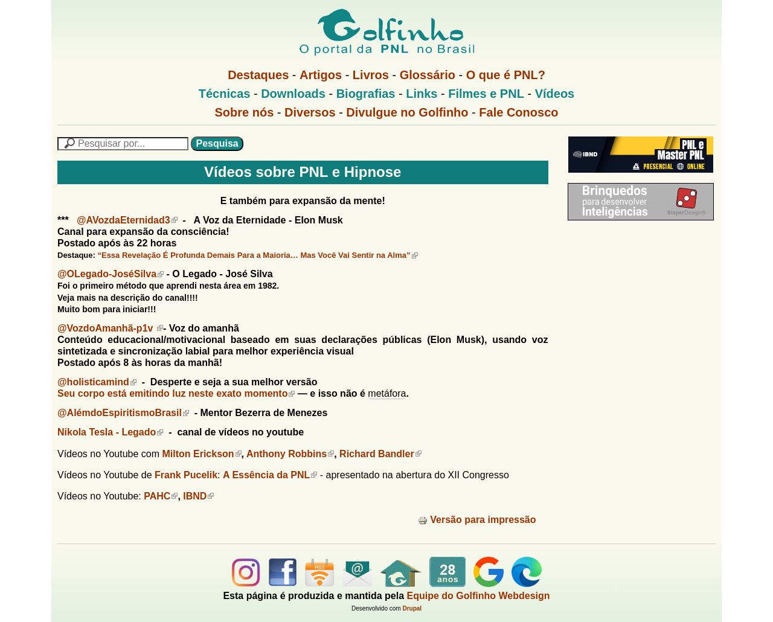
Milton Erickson (201, 454)
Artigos (321, 75)
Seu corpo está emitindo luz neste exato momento (176, 393)
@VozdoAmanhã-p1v (110, 328)
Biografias (366, 93)
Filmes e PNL (486, 93)
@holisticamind (96, 382)
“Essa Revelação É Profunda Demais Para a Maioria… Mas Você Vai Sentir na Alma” (257, 255)
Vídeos (555, 93)
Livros (371, 75)
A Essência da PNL (270, 475)
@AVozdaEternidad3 (127, 220)
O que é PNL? (505, 75)
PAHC (161, 496)
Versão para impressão (477, 520)
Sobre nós (244, 112)
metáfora (387, 393)
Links (421, 93)
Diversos (310, 112)
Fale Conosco (518, 112)
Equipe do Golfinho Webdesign (478, 596)
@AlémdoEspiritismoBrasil (123, 413)
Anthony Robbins (290, 454)
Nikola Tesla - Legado (110, 432)
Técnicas (225, 93)
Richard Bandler (380, 454)
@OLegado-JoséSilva (110, 274)
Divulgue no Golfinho (407, 112)
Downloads (293, 93)
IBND (198, 496)
